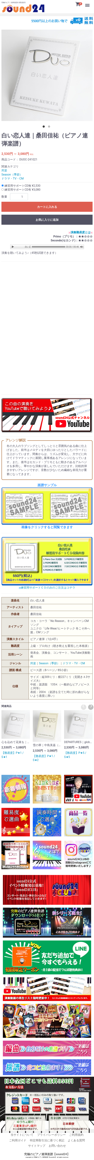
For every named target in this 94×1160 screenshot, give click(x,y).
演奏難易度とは (81, 232)
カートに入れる (47, 207)
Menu (87, 4)
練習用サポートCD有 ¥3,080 (20, 189)
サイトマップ (36, 1145)
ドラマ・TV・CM (12, 178)
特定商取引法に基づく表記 (47, 1140)
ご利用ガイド (17, 1140)
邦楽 (4, 170)
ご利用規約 (76, 1134)
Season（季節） (11, 174)
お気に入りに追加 (47, 219)
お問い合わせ (57, 1145)
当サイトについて (22, 1134)
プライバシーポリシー (51, 1134)
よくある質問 (76, 1140)
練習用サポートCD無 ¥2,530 (20, 185)
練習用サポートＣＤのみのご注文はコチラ (47, 587)
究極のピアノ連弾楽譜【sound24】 (47, 1154)
